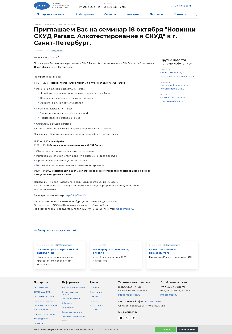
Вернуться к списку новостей (56, 230)
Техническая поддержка (73, 287)
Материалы (86, 14)
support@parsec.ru (129, 294)
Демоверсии (68, 307)
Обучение (57, 51)
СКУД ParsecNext (63, 245)
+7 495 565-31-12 (89, 6)
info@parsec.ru (168, 294)
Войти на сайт (181, 5)
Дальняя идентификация (45, 305)
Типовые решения (42, 310)
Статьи (65, 321)
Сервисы (110, 14)
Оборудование (171, 245)
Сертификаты (96, 305)
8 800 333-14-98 (115, 6)
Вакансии (94, 310)
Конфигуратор (41, 318)
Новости (94, 296)
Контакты (180, 14)
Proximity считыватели (44, 301)
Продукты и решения (51, 14)
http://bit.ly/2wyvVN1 (76, 195)
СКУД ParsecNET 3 (42, 292)
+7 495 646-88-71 (172, 287)
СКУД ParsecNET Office (44, 296)
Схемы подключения (72, 312)
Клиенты (94, 301)
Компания (133, 14)
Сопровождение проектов (70, 293)
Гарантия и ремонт (71, 298)
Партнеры (156, 14)
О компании (96, 292)
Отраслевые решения (44, 314)
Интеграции (39, 323)
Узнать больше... (187, 329)
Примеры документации (73, 316)
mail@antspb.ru (124, 208)
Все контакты (153, 301)
